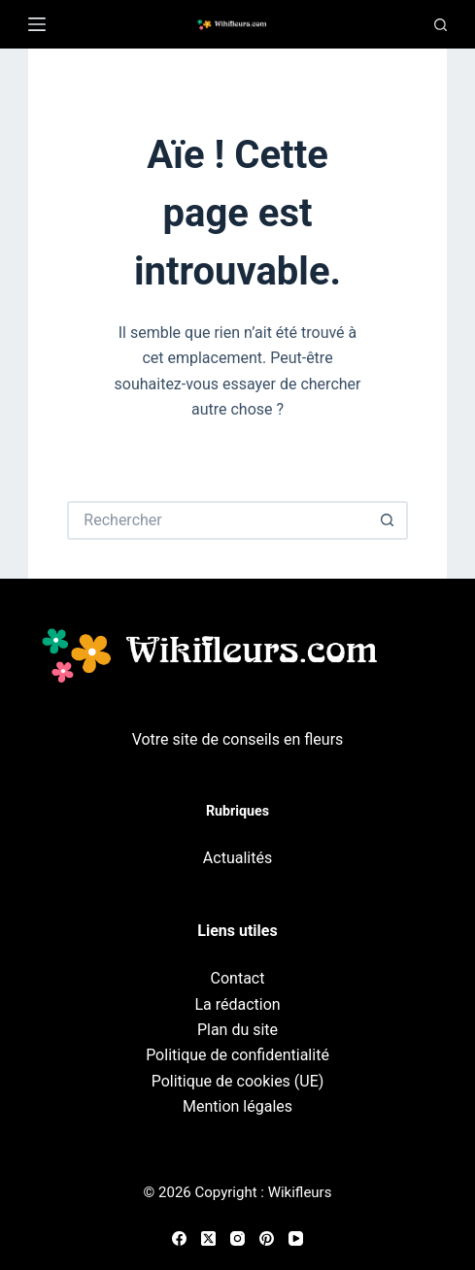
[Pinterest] (266, 1238)
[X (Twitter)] (208, 1238)
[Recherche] (440, 24)
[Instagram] (237, 1238)
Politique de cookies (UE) (238, 1081)
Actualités (237, 858)
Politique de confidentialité (237, 1055)
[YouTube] (295, 1238)
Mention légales (237, 1106)
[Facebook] (179, 1238)
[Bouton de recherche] (388, 520)
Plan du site (237, 1029)
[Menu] (37, 24)
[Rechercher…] (217, 520)
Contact (238, 978)
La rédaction (237, 1004)
